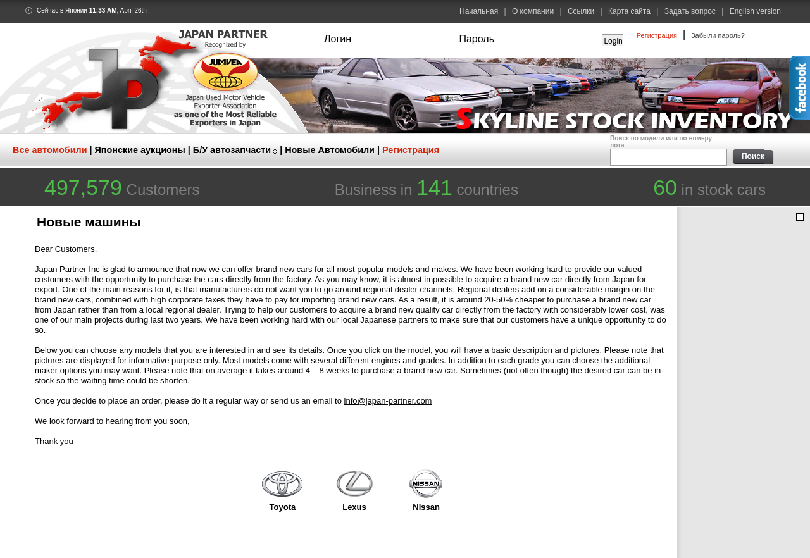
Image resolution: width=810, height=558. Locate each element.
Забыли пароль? (718, 35)
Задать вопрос (690, 11)
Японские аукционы (140, 150)
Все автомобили (50, 150)
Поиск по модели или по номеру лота (667, 150)
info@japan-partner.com (388, 401)
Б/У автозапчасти (232, 150)
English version (755, 11)
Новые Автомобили (330, 150)
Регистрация (657, 35)
